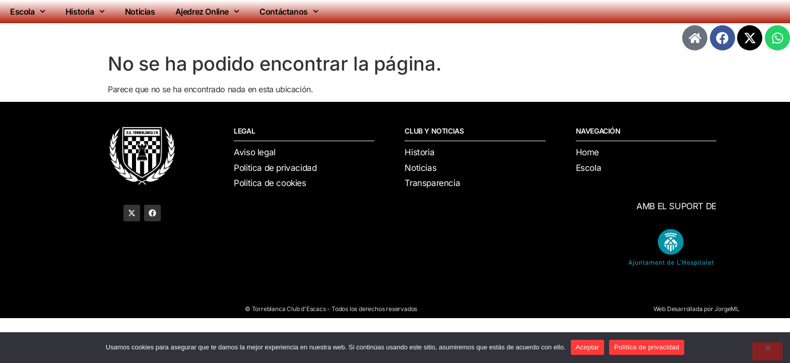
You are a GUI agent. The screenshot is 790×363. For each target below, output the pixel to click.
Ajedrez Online (207, 11)
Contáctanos (288, 11)
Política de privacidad (646, 347)
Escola (27, 11)
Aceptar (588, 347)
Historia (85, 11)
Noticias (140, 12)
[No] (767, 351)
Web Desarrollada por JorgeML (696, 309)
